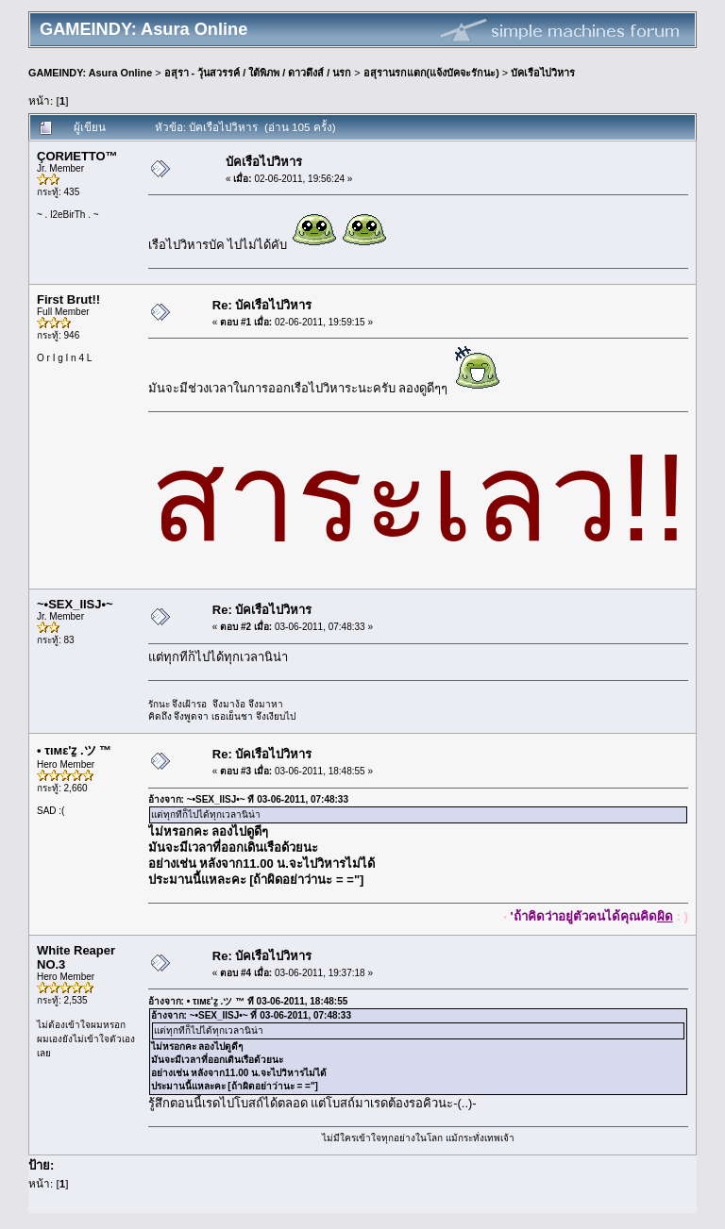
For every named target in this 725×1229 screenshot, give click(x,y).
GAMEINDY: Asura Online (90, 72)
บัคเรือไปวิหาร (543, 72)
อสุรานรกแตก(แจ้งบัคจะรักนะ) (431, 72)
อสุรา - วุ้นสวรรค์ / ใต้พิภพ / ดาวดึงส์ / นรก (258, 72)
